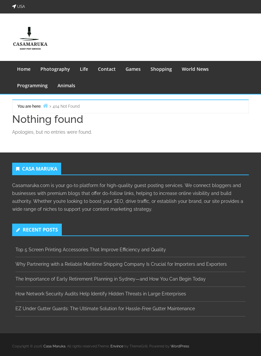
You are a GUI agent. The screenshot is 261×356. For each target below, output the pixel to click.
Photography (55, 69)
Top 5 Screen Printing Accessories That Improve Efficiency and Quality (90, 249)
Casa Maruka (54, 346)
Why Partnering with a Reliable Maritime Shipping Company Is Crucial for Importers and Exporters (121, 264)
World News (195, 69)
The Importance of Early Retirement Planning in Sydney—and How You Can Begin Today (110, 279)
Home (24, 69)
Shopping (161, 69)
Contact (107, 69)
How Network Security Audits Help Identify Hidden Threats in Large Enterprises (100, 293)
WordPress (180, 346)
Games (133, 69)
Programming (32, 85)
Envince (116, 346)
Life (84, 69)
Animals (66, 85)
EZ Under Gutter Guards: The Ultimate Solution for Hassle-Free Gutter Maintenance (105, 308)
